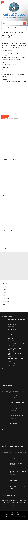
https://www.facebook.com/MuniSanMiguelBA (14, 81)
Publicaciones (6, 298)
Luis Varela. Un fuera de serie (17, 402)
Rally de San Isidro (12, 338)
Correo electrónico (15, 533)
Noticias (5, 295)
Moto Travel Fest (12, 329)
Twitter (7, 533)
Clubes (4, 289)
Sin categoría (6, 301)
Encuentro (16, 118)
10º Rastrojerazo (12, 324)
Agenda (11, 115)
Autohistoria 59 (7, 385)
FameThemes (14, 536)
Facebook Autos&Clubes (9, 531)
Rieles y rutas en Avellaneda (15, 334)
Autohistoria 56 (13, 423)
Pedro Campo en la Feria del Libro (13, 28)
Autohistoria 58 (13, 395)
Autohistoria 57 (13, 408)
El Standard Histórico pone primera (16, 363)
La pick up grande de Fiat (16, 470)
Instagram (19, 531)
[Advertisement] (14, 266)
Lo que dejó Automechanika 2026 (16, 343)
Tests (4, 304)
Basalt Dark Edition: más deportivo (13, 460)
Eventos (4, 292)
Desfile (11, 118)
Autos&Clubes (14, 14)
